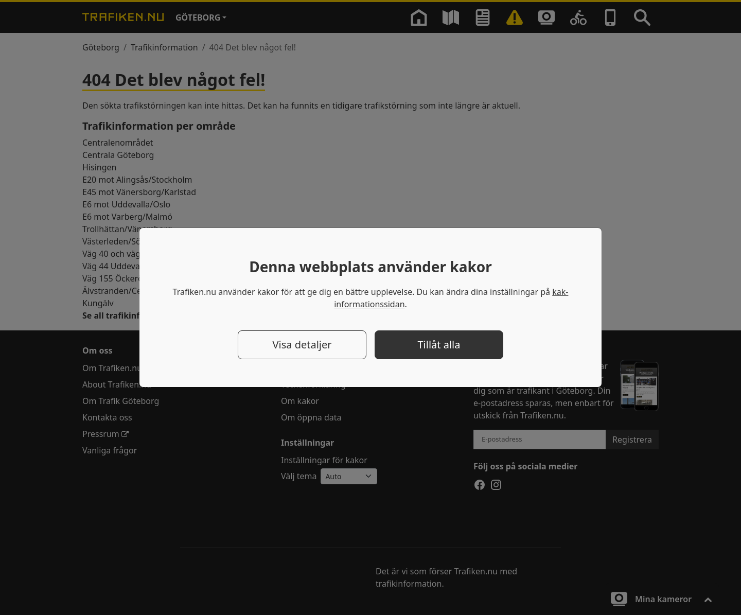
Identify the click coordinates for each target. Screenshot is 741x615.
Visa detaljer (301, 345)
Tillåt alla (439, 345)
